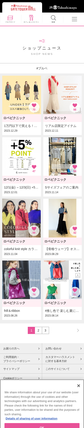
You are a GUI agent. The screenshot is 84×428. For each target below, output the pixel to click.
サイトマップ (11, 368)
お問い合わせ (53, 348)
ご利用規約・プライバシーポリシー (16, 359)
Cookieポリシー (12, 378)
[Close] (79, 391)
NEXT (76, 330)
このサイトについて (57, 368)
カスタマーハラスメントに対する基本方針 (60, 359)
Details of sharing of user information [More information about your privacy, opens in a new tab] (31, 424)
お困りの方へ (11, 348)
